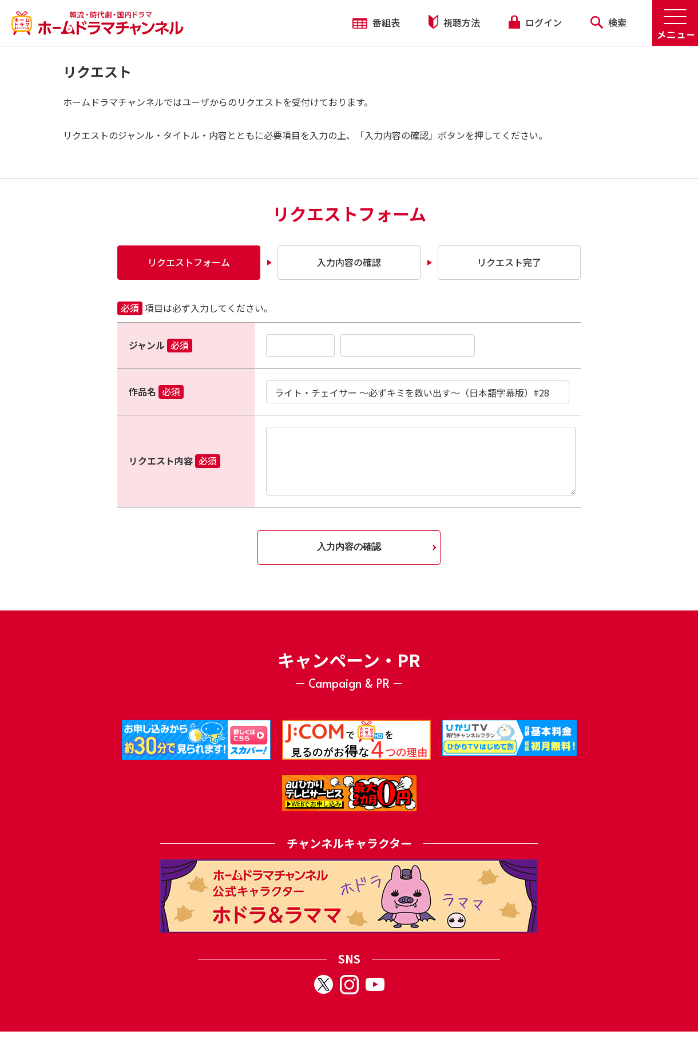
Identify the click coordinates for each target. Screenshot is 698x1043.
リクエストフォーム (189, 262)
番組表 (376, 22)
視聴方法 (454, 22)
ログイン (535, 22)
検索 (608, 22)
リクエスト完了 (509, 262)
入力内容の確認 (349, 262)
